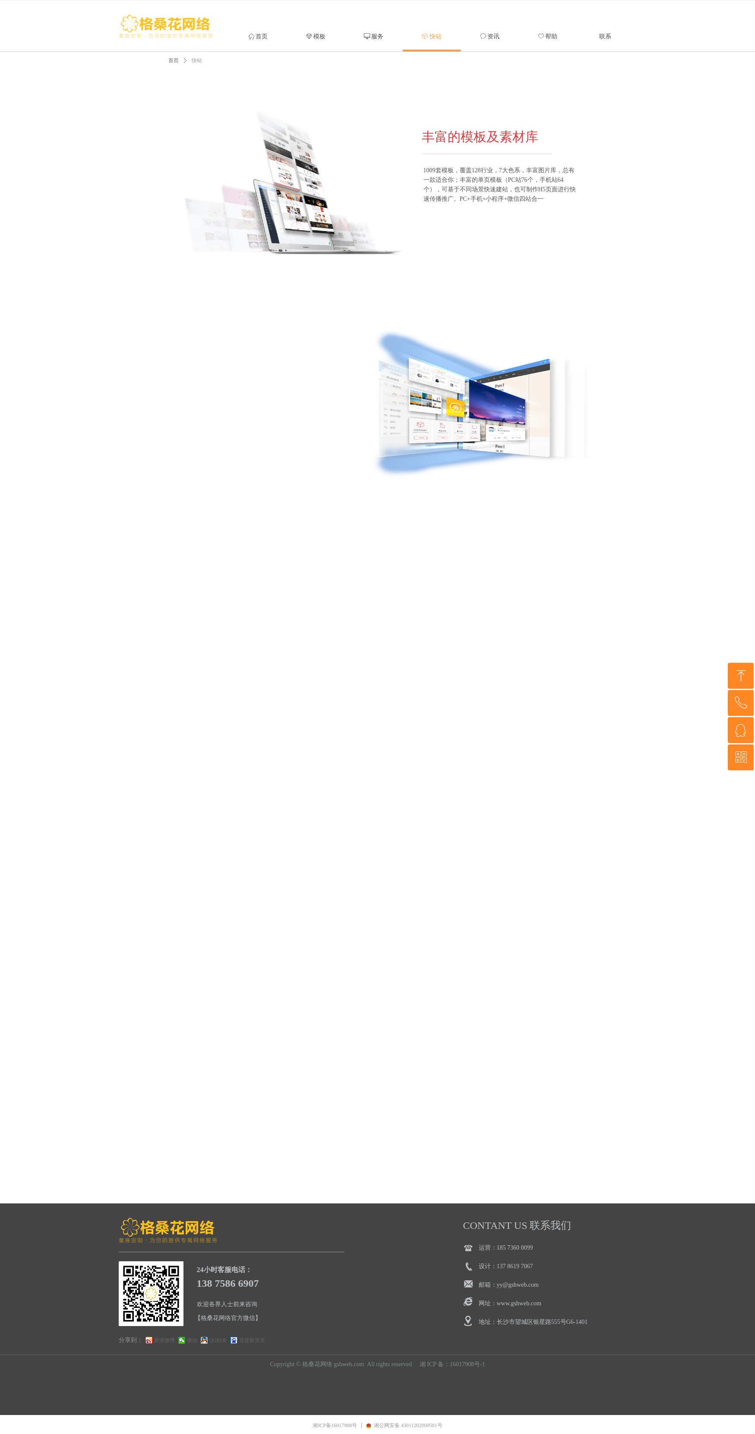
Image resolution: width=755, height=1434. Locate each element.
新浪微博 (164, 1340)
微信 (192, 1340)
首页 (173, 60)
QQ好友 (218, 1340)
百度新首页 (252, 1340)
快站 (197, 60)
